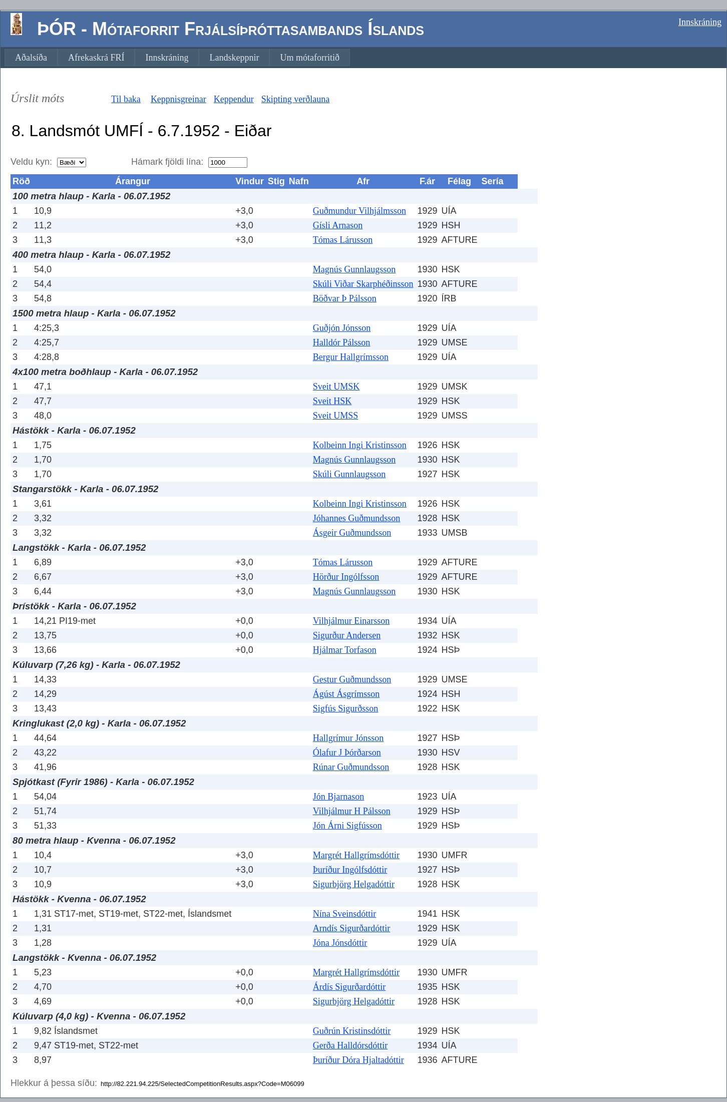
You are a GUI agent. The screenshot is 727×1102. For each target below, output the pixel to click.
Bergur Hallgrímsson (351, 357)
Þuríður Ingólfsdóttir (350, 870)
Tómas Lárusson (343, 240)
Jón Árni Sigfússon (347, 826)
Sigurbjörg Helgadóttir (354, 884)
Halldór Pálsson (342, 342)
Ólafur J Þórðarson (347, 753)
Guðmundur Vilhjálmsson (359, 211)
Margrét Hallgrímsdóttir (356, 855)
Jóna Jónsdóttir (340, 943)
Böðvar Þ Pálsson (345, 298)
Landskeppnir (234, 58)
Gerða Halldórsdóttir (350, 1045)
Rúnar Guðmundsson (351, 767)
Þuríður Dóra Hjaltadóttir (358, 1060)
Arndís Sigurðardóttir (352, 928)
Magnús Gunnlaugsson (354, 269)
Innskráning (699, 22)
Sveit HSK (332, 401)
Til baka (126, 99)
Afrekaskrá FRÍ (96, 58)
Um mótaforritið (309, 58)
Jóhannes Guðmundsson (357, 518)
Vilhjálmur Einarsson (351, 621)
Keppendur (234, 99)
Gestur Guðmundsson (352, 679)
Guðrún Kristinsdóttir (352, 1031)
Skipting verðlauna (295, 99)
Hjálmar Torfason (345, 650)
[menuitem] (31, 57)
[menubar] (177, 57)
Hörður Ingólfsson (346, 577)
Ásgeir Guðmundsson (352, 533)
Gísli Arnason (338, 225)
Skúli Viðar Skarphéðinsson (363, 284)
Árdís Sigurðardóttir (349, 987)
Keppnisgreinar (178, 99)
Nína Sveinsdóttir (345, 914)
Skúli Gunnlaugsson (349, 474)
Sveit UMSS (335, 416)
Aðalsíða (31, 58)
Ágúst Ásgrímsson (346, 694)
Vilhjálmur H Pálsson (352, 811)
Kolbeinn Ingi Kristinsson (360, 445)
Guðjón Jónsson (342, 328)
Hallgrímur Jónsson (348, 738)
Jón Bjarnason (339, 797)
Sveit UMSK (336, 387)
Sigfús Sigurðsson (346, 708)
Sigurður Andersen (347, 635)
